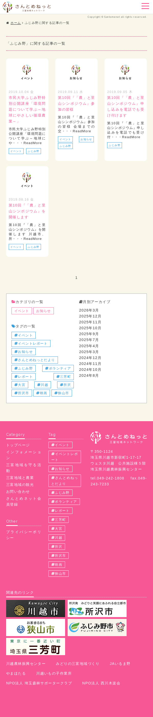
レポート (23, 377)
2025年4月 (89, 346)
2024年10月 (90, 369)
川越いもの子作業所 (54, 673)
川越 (42, 385)
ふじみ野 (33, 151)
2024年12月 (90, 358)
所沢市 (21, 393)
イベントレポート (31, 343)
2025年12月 (90, 316)
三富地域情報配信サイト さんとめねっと (27, 7)
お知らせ (86, 139)
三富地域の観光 (20, 485)
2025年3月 (89, 352)
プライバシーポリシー (23, 535)
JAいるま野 (120, 664)
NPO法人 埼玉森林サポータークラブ (39, 683)
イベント (16, 151)
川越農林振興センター (26, 664)
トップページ (18, 445)
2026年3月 (89, 310)
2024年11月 (90, 364)
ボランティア (58, 368)
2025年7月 (89, 340)
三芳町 (63, 377)
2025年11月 (90, 322)
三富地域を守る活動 (23, 468)
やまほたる (16, 673)
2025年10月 (90, 328)
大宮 (19, 385)
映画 (41, 393)
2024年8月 (89, 375)
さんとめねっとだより (34, 360)
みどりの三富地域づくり (77, 664)
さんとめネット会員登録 (23, 501)
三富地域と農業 (20, 478)
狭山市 (61, 393)
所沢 (65, 385)
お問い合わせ (18, 491)
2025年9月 (89, 334)
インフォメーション (23, 455)
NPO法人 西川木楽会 (101, 683)
